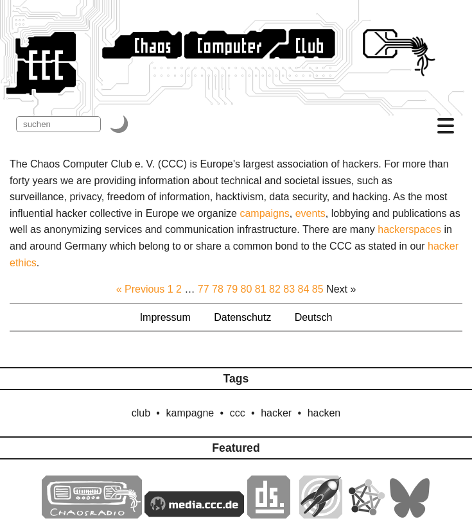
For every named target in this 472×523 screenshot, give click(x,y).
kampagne (190, 412)
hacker (276, 412)
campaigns (264, 213)
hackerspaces (409, 229)
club (141, 412)
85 (318, 289)
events (310, 213)
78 (217, 289)
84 (304, 289)
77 (203, 289)
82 (275, 289)
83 (289, 289)
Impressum (165, 317)
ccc (237, 412)
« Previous (140, 289)
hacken (324, 412)
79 (232, 289)
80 (246, 289)
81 (261, 289)
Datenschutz (242, 317)
